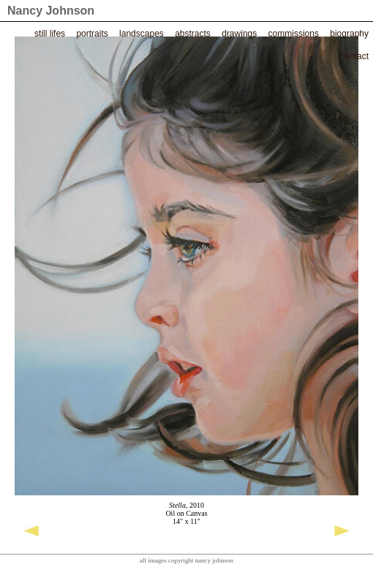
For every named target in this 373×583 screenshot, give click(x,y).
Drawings (239, 33)
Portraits (92, 33)
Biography (349, 33)
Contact (354, 56)
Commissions (293, 33)
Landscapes (141, 33)
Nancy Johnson (50, 10)
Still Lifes (49, 33)
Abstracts (193, 33)
